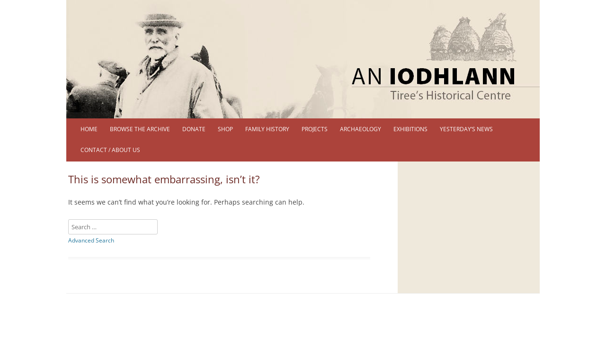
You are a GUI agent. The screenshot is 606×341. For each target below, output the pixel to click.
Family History (267, 129)
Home (89, 129)
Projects (315, 129)
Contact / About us (110, 150)
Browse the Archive (140, 129)
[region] (303, 59)
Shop (225, 129)
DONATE (193, 129)
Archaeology (360, 129)
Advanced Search (91, 240)
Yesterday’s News (466, 129)
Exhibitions (410, 129)
